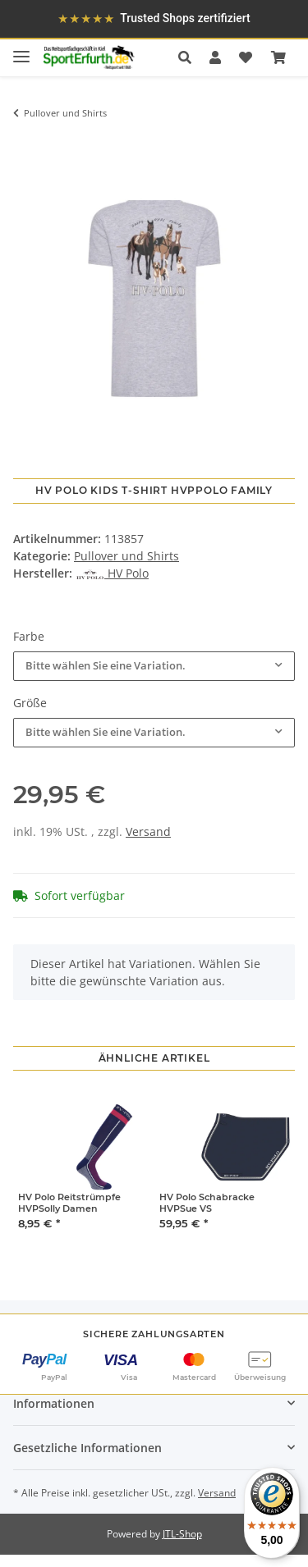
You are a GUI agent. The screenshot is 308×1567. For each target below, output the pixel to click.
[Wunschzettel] (245, 57)
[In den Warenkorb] (25, 143)
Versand (148, 831)
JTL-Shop (182, 1534)
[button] (189, 57)
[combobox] (154, 666)
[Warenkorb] (278, 57)
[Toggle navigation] (21, 49)
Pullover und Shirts (126, 556)
